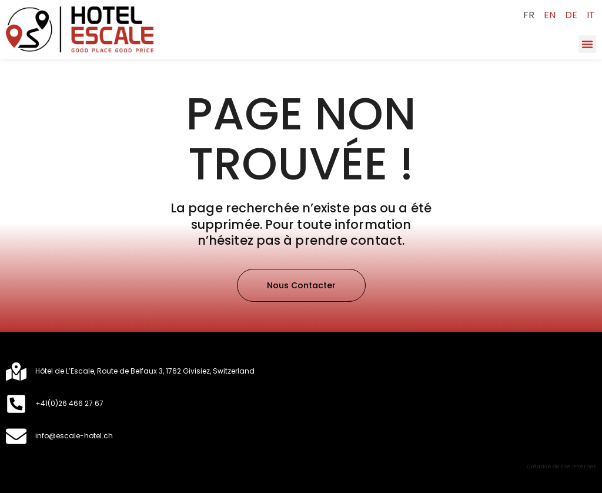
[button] (587, 44)
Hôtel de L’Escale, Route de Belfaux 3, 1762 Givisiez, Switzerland (145, 371)
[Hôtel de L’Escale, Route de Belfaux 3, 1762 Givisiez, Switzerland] (16, 371)
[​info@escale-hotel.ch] (16, 436)
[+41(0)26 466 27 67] (16, 404)
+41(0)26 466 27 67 (69, 403)
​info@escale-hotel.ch (74, 436)
